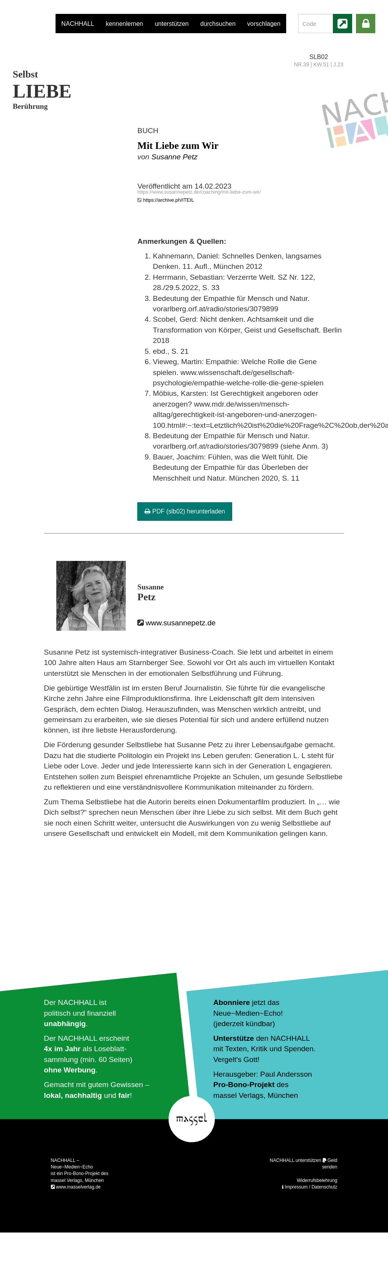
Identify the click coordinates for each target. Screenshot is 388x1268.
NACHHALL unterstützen (295, 1160)
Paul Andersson (286, 1074)
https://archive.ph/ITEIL (168, 200)
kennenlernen (124, 23)
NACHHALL (77, 23)
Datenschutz (324, 1187)
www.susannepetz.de (181, 623)
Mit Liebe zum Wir (177, 145)
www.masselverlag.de (78, 1187)
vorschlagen (263, 23)
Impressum (296, 1187)
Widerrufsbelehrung (317, 1180)
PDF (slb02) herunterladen (185, 511)
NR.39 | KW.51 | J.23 (318, 65)
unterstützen (172, 23)
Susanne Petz (174, 157)
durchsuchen (218, 23)
